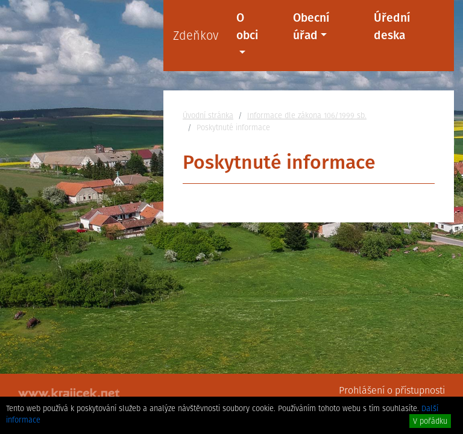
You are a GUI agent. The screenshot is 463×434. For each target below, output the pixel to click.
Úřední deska (392, 26)
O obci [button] (247, 26)
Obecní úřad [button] (311, 26)
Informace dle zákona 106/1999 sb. (307, 115)
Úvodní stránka (208, 115)
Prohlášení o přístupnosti (392, 390)
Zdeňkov (195, 35)
